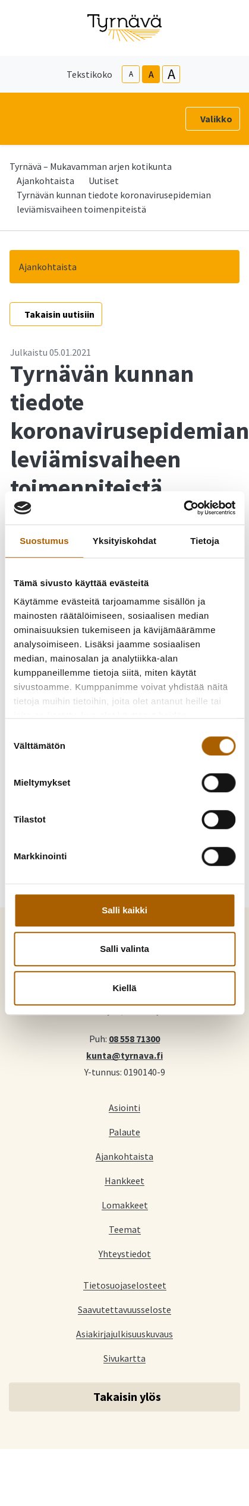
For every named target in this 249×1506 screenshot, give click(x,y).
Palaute (124, 1131)
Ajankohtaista (45, 180)
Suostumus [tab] (44, 541)
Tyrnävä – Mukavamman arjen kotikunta (91, 166)
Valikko (216, 119)
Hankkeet (124, 1180)
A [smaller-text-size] (131, 74)
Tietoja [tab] (204, 541)
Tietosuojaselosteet (124, 1284)
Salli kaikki (124, 910)
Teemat (125, 1229)
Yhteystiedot (125, 1253)
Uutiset (104, 180)
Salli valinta (124, 949)
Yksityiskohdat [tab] (124, 541)
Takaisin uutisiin (59, 314)
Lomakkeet (125, 1204)
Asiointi (124, 1107)
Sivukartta (124, 1357)
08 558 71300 (134, 1038)
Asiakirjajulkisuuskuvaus (124, 1333)
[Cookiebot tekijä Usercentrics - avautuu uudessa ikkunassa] (183, 507)
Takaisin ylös (127, 1396)
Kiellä (124, 988)
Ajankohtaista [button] (48, 267)
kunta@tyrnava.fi (124, 1054)
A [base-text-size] (151, 74)
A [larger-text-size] (171, 74)
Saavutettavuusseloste (124, 1309)
